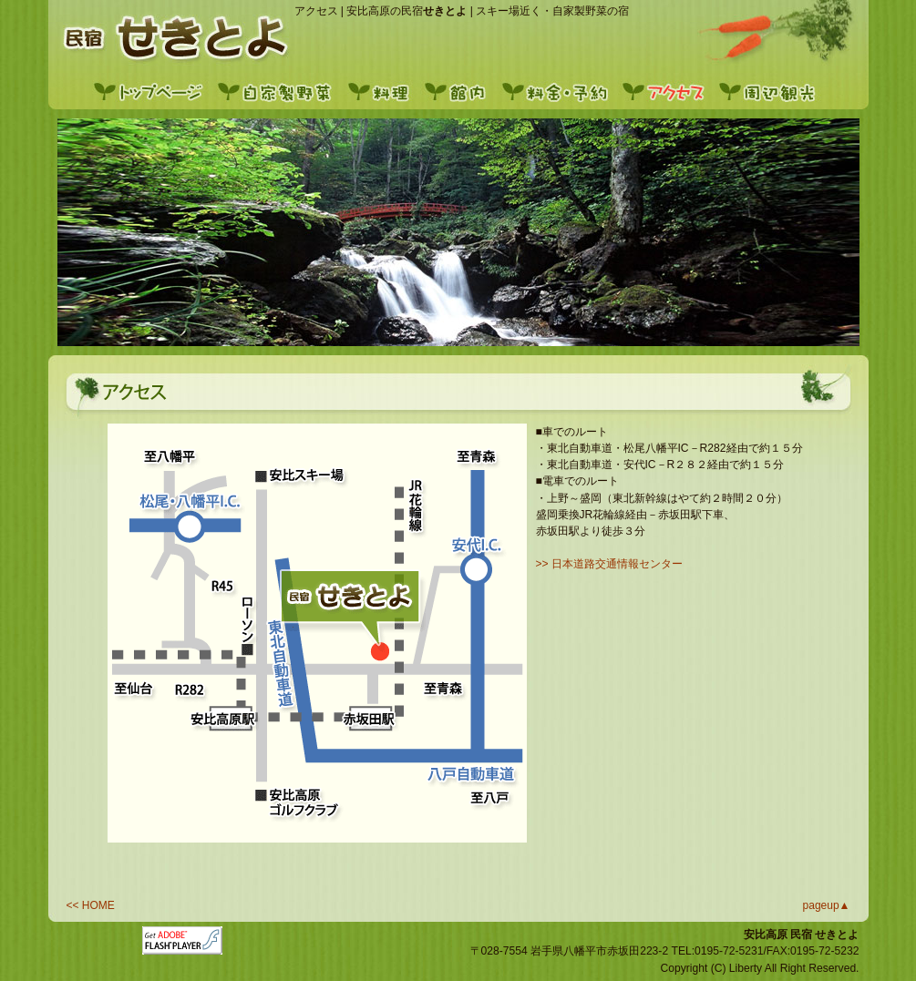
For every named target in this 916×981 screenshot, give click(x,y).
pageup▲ (826, 905)
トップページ (153, 91)
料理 (383, 91)
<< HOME (91, 905)
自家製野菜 (278, 91)
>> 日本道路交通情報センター (610, 563)
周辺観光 (770, 91)
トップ (169, 36)
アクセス (668, 91)
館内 (460, 91)
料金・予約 (558, 91)
